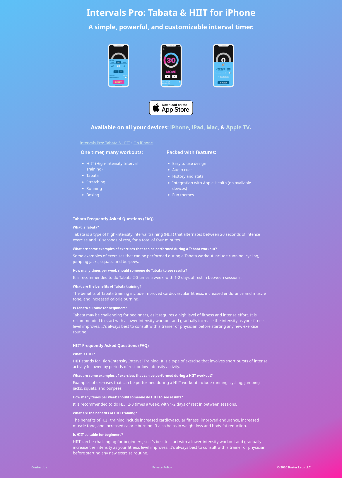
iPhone (179, 127)
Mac (212, 127)
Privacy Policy (162, 467)
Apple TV (238, 127)
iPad (198, 127)
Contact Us (39, 467)
